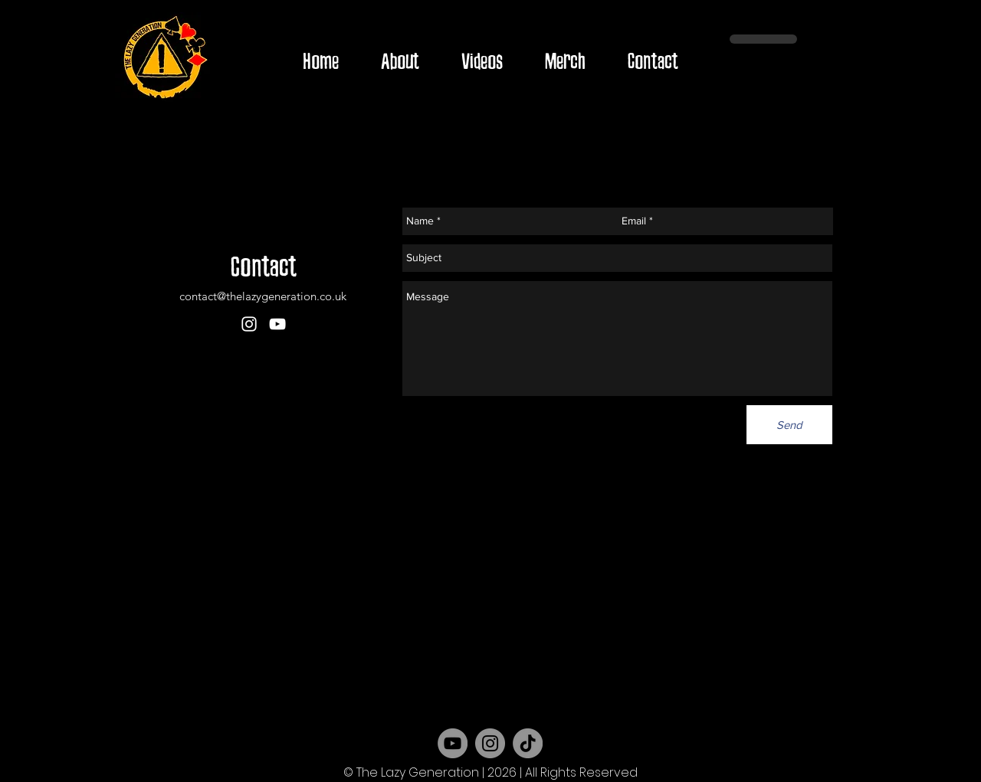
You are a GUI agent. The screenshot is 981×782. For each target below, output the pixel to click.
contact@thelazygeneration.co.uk (262, 296)
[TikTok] (528, 743)
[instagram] (249, 324)
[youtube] (277, 324)
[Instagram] (490, 743)
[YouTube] (453, 743)
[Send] (789, 424)
